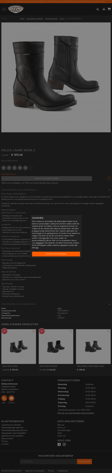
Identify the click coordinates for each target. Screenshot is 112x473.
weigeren (39, 243)
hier (44, 238)
